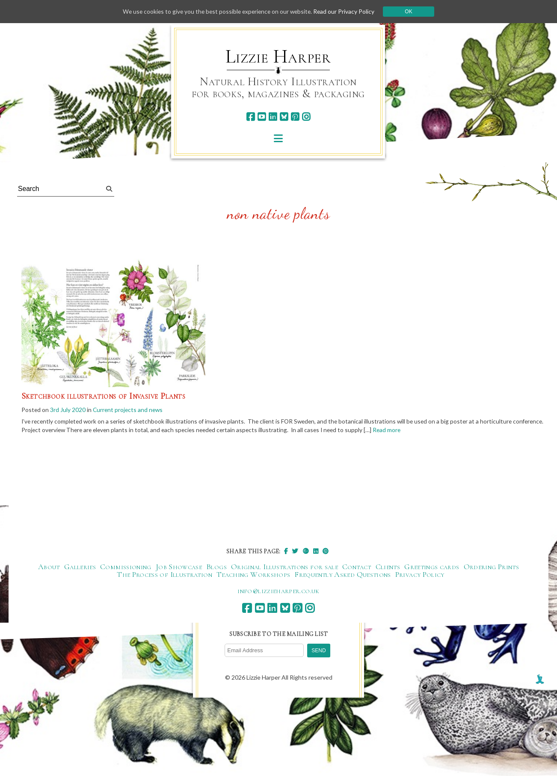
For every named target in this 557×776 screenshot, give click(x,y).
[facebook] (250, 116)
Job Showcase (179, 567)
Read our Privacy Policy (347, 11)
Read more (430, 430)
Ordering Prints (491, 567)
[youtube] (262, 116)
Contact (356, 567)
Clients (388, 567)
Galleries (80, 567)
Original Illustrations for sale (284, 567)
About (49, 567)
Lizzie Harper (278, 56)
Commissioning (125, 567)
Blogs (216, 567)
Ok (411, 12)
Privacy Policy (419, 575)
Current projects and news (129, 409)
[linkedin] (273, 116)
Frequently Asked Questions (342, 575)
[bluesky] (284, 116)
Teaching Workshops (253, 575)
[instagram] (306, 116)
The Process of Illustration (164, 575)
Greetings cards (431, 567)
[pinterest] (295, 116)
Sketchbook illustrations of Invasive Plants (103, 396)
